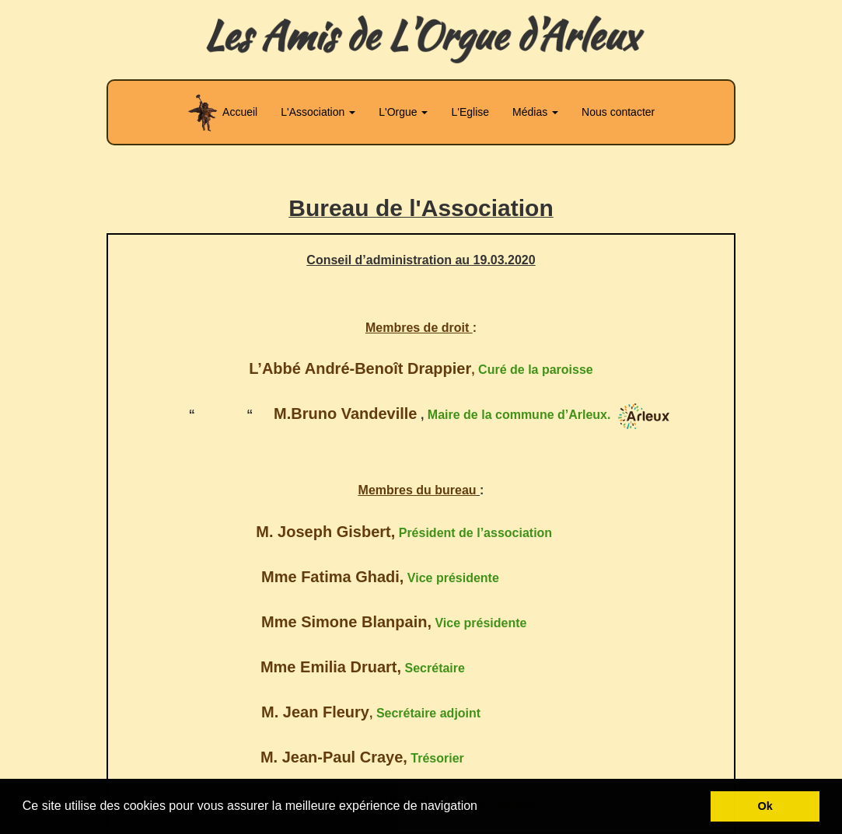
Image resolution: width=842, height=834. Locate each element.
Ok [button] (765, 806)
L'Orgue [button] (403, 112)
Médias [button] (535, 112)
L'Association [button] (318, 112)
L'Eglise (470, 112)
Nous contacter (618, 112)
